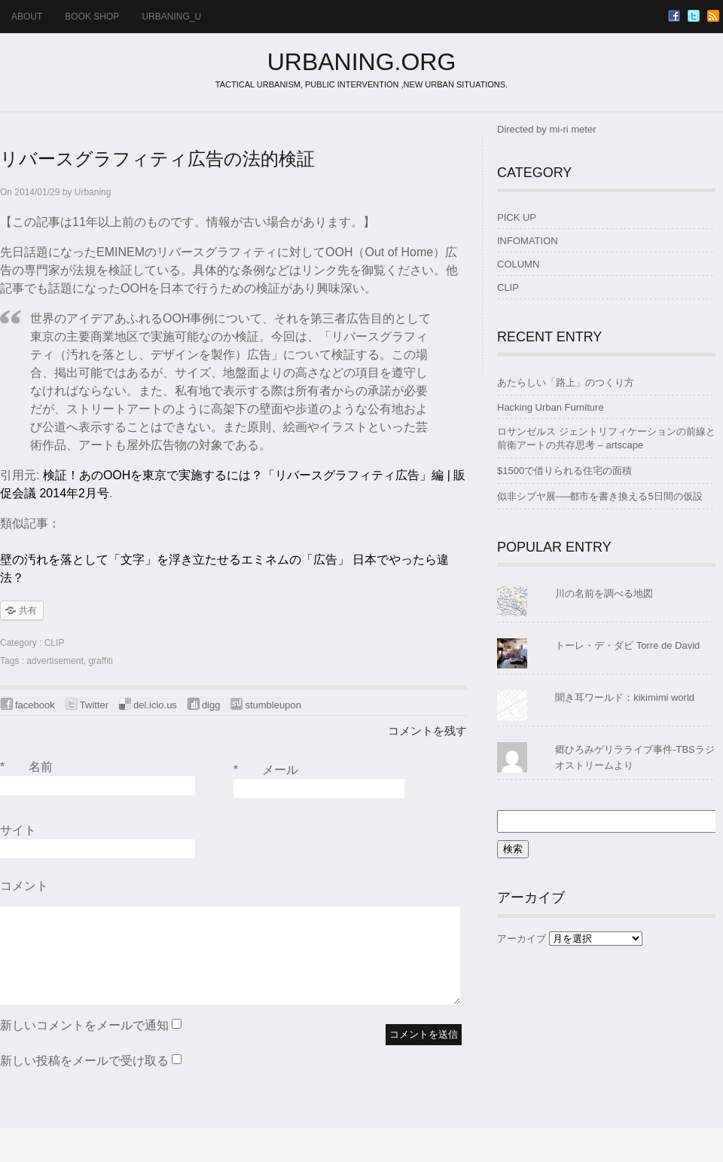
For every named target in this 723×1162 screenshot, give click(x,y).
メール (265, 770)
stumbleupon (272, 705)
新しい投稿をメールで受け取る (84, 1060)
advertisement (54, 661)
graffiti (100, 661)
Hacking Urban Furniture (550, 407)
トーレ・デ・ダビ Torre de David (627, 645)
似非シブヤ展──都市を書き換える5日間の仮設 (600, 496)
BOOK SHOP (92, 16)
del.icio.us (155, 705)
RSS (713, 16)
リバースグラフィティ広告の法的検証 (157, 158)
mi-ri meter (572, 129)
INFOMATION (527, 240)
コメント (24, 885)
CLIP (54, 643)
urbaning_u (171, 16)
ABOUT (26, 16)
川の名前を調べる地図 (604, 593)
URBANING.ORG (361, 61)
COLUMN (518, 264)
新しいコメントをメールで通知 (84, 1025)
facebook (35, 705)
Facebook (674, 16)
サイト (18, 830)
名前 (26, 767)
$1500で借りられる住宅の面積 (564, 470)
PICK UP (516, 217)
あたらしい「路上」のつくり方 (565, 382)
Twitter (694, 16)
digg (211, 705)
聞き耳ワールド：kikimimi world (624, 697)
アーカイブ (521, 938)
